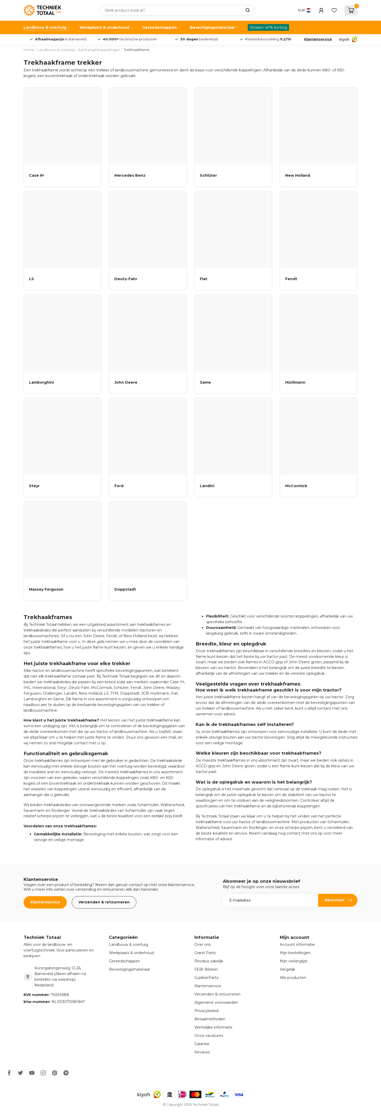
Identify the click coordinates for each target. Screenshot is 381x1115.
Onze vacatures (208, 1035)
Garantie (201, 1044)
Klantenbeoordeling (268, 39)
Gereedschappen (159, 27)
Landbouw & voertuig (45, 27)
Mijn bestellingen (295, 952)
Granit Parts (205, 952)
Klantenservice (318, 39)
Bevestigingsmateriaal (212, 27)
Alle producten (293, 977)
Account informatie (297, 944)
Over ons (202, 944)
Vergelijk (287, 969)
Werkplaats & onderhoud (104, 27)
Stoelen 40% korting (268, 27)
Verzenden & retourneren (104, 902)
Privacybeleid (206, 1010)
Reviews (202, 1052)
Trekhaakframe (137, 50)
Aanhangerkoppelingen (99, 50)
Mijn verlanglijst (293, 961)
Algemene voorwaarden (216, 1002)
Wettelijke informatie (213, 1027)
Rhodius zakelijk (208, 961)
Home (29, 50)
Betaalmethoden (209, 1019)
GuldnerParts (206, 977)
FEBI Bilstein (206, 969)
